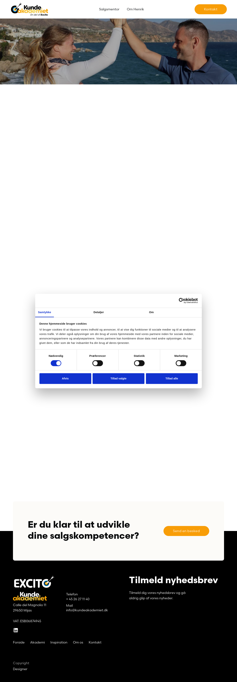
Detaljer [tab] (99, 312)
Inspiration (58, 642)
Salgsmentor (109, 9)
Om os (78, 642)
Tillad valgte (118, 378)
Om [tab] (151, 312)
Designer (20, 669)
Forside (19, 642)
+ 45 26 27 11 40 (77, 599)
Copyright (21, 663)
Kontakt (211, 9)
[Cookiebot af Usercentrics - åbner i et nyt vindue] (181, 300)
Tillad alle (171, 378)
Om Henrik (135, 9)
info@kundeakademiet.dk (87, 610)
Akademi (37, 642)
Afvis (65, 378)
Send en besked (186, 531)
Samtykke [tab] (44, 312)
